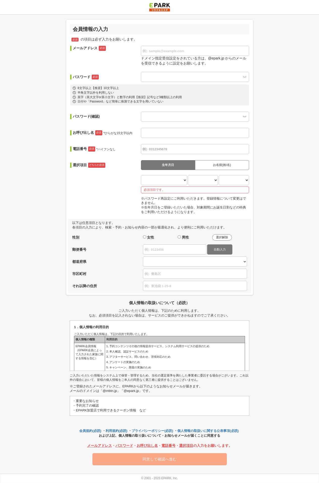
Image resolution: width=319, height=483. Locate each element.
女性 (150, 237)
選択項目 (89, 165)
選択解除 (222, 237)
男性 (185, 237)
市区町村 (79, 274)
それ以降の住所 (84, 286)
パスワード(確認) (86, 116)
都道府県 (79, 262)
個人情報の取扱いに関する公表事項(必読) (208, 431)
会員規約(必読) (90, 431)
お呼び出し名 (102, 132)
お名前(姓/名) (222, 165)
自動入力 (220, 249)
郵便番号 (79, 249)
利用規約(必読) (117, 431)
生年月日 (168, 165)
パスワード (86, 77)
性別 (75, 237)
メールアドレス (89, 48)
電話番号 (94, 149)
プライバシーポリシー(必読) (152, 431)
